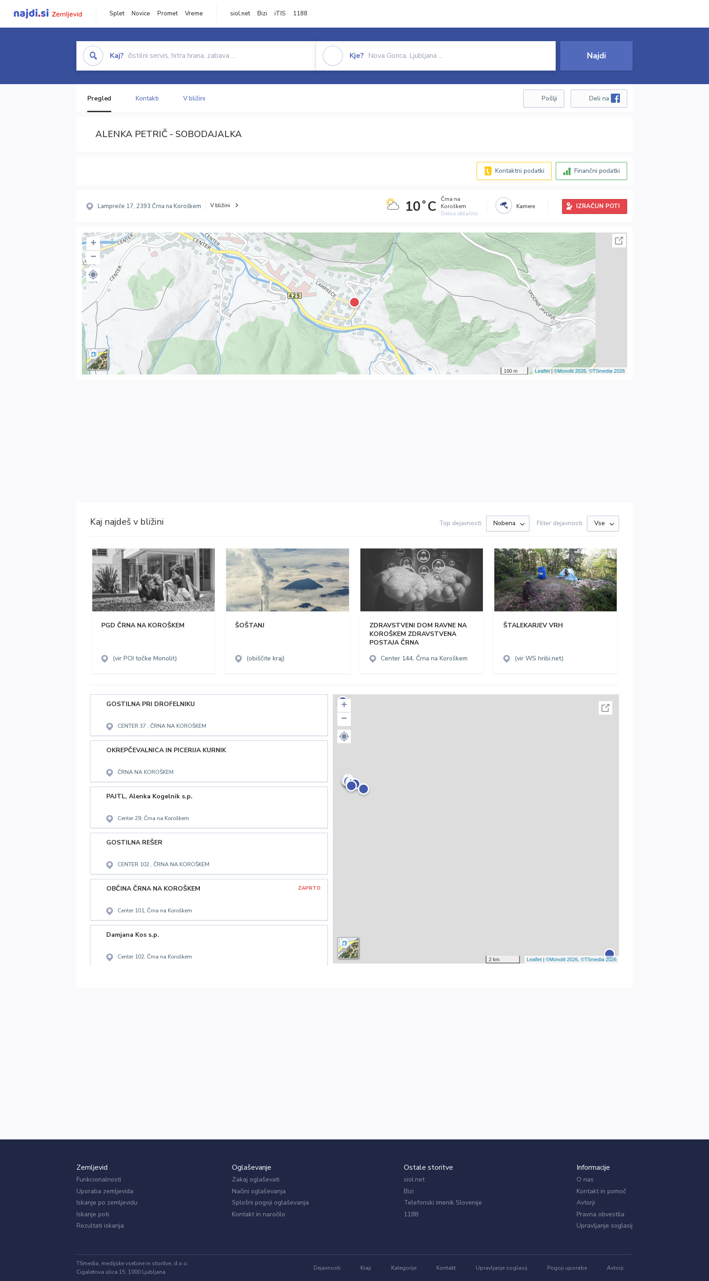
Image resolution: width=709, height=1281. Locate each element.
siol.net (240, 13)
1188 (300, 13)
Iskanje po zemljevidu (106, 1202)
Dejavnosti (326, 1268)
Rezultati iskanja (100, 1225)
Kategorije (403, 1268)
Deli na (604, 98)
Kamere (525, 206)
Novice (141, 13)
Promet (167, 13)
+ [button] (93, 244)
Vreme (194, 13)
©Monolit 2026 (570, 371)
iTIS (280, 13)
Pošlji (549, 98)
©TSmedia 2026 (607, 371)
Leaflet (542, 371)
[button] (93, 274)
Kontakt (446, 1268)
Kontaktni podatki (519, 170)
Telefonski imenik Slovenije (443, 1202)
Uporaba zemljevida (104, 1191)
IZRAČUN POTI (598, 206)
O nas (585, 1179)
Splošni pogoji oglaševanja (270, 1202)
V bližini (194, 98)
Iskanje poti (92, 1214)
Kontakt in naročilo (258, 1214)
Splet (116, 13)
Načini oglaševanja (259, 1191)
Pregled (99, 98)
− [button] (93, 257)
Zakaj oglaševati (255, 1179)
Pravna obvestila (600, 1214)
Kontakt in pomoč (601, 1191)
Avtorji (586, 1202)
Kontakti (147, 98)
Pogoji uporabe (567, 1268)
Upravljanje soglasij (605, 1225)
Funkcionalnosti (98, 1179)
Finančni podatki (597, 170)
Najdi (596, 55)
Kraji (365, 1268)
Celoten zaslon (619, 240)
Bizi (262, 13)
